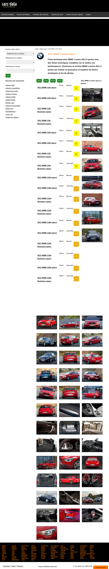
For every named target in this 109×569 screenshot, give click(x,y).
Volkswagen (15, 559)
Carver (43, 547)
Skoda (92, 556)
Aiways (14, 545)
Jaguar (4, 551)
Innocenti (83, 550)
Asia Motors (44, 545)
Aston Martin (55, 545)
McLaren (63, 553)
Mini (13, 554)
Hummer (53, 550)
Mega (72, 553)
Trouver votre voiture (12, 49)
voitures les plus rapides (74, 14)
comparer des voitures (40, 14)
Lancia (63, 551)
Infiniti (72, 550)
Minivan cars (9, 103)
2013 (46, 81)
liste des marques (8, 14)
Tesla (62, 558)
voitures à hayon (11, 94)
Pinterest (20, 566)
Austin (72, 545)
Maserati (34, 553)
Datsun (43, 548)
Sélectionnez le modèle (13, 58)
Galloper (33, 550)
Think (72, 558)
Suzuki (43, 558)
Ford (13, 550)
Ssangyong (24, 558)
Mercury (92, 553)
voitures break (10, 100)
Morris (43, 554)
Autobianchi (83, 545)
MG (3, 554)
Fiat (91, 548)
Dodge (53, 548)
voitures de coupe (11, 91)
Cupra (92, 547)
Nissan (53, 554)
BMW (36, 49)
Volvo (23, 559)
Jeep (13, 551)
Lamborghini (54, 551)
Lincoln (4, 553)
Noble (62, 554)
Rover (62, 556)
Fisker (4, 550)
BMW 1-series (43, 49)
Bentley (92, 545)
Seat (81, 556)
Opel (71, 554)
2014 (39, 81)
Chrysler (63, 547)
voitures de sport (57, 14)
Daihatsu (24, 548)
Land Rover (73, 551)
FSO (22, 550)
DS (71, 548)
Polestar (4, 556)
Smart (4, 558)
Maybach (44, 553)
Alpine (33, 545)
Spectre (14, 558)
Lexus (91, 551)
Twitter (13, 566)
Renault (43, 556)
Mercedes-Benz (85, 553)
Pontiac (14, 556)
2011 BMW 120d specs (47, 267)
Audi (62, 545)
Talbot (52, 558)
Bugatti (14, 547)
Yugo (32, 559)
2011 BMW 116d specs (47, 177)
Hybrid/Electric (10, 111)
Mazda (53, 553)
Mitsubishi (24, 554)
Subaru (33, 558)
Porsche (23, 556)
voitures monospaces (12, 106)
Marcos (23, 553)
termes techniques (23, 14)
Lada (42, 551)
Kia (32, 551)
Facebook (6, 566)
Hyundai (63, 550)
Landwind (83, 551)
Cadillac (33, 547)
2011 (60, 81)
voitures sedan (10, 97)
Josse (23, 551)
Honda (43, 550)
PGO (91, 554)
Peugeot (82, 554)
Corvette (82, 547)
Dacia (3, 548)
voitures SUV (10, 85)
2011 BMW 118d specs (47, 222)
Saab (72, 556)
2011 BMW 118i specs (46, 132)
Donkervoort (64, 548)
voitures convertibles (12, 88)
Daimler (33, 548)
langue (88, 14)
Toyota (82, 558)
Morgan (33, 554)
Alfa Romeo (25, 545)
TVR (3, 559)
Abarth (4, 545)
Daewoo (14, 548)
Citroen (72, 547)
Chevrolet (54, 547)
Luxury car (9, 114)
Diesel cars (9, 108)
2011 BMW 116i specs (46, 88)
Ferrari (82, 548)
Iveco (91, 550)
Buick (23, 547)
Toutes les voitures (11, 117)
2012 (53, 81)
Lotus (13, 553)
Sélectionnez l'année (12, 66)
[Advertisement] (54, 32)
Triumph (92, 558)
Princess (34, 556)
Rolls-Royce (54, 556)
